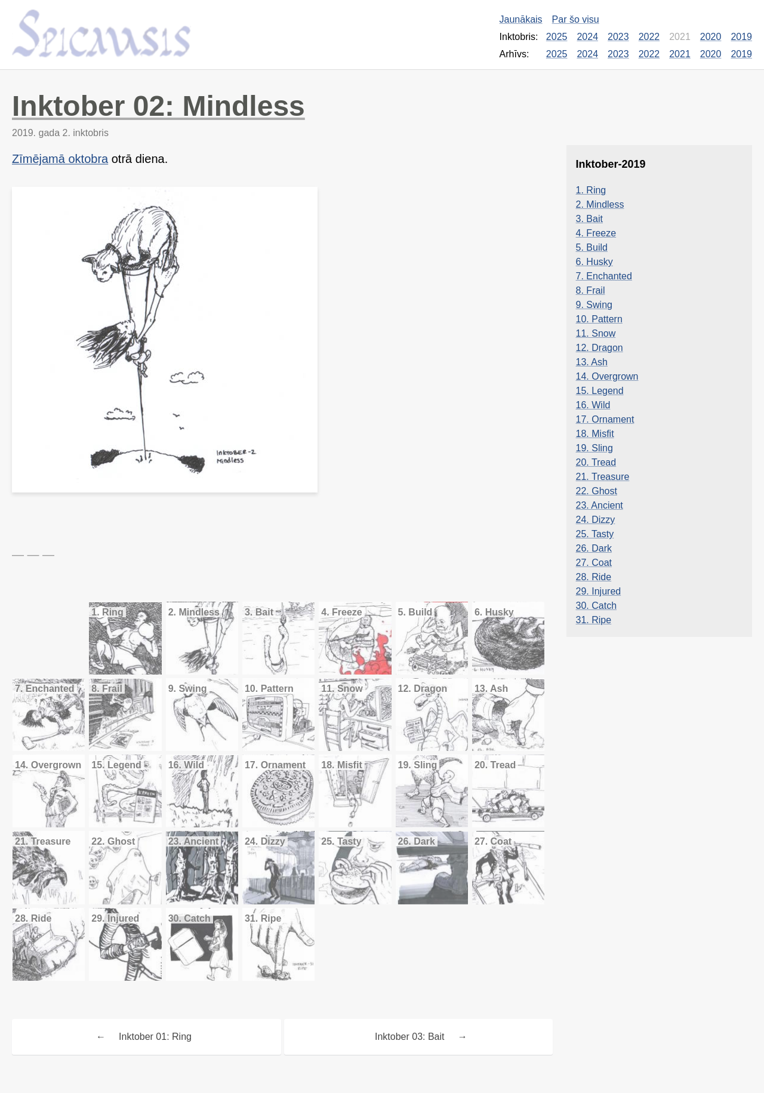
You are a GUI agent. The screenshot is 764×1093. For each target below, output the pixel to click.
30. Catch (596, 606)
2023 (618, 37)
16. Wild (593, 405)
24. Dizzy (595, 520)
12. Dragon (599, 348)
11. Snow (596, 333)
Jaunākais (521, 19)
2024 (587, 37)
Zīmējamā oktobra (60, 158)
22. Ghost (596, 491)
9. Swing (594, 305)
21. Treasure (603, 477)
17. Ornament (605, 419)
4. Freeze (596, 233)
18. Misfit (595, 434)
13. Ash (592, 362)
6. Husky (594, 262)
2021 (680, 54)
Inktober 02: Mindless (158, 106)
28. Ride (594, 577)
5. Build (592, 247)
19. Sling (594, 448)
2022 (649, 37)
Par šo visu (575, 19)
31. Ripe (594, 620)
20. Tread (596, 462)
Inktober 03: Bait (410, 1037)
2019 (741, 37)
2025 (557, 37)
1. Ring (591, 190)
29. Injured (598, 591)
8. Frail (590, 290)
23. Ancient (599, 505)
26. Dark (594, 548)
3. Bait (589, 219)
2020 (711, 37)
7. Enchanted (604, 276)
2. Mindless (600, 204)
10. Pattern (599, 319)
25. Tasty (595, 534)
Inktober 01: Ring (155, 1037)
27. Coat (594, 563)
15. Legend (600, 391)
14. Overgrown (607, 376)
